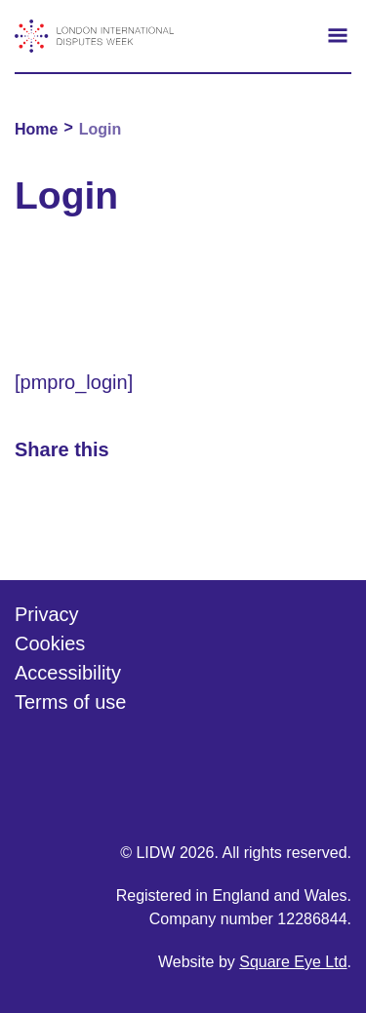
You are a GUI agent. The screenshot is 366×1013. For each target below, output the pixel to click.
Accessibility (68, 672)
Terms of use (70, 702)
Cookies (50, 643)
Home (36, 129)
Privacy (47, 614)
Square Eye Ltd (292, 962)
